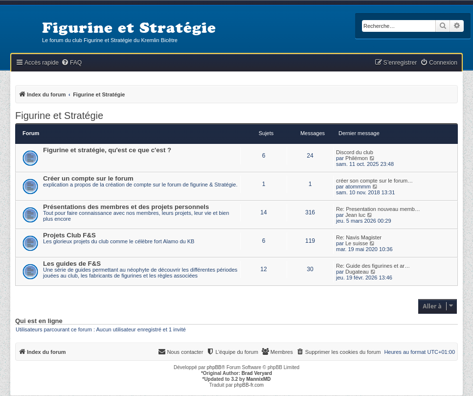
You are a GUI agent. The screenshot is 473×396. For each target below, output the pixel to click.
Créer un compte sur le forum (88, 178)
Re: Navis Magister (359, 237)
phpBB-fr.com (249, 385)
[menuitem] (71, 63)
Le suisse (356, 243)
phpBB (214, 367)
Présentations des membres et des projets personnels (126, 206)
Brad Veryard (257, 373)
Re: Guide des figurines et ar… (373, 266)
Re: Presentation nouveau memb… (378, 209)
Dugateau (357, 272)
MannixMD (259, 379)
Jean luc (355, 215)
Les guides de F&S (72, 263)
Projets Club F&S (69, 235)
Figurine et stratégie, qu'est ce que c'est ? (107, 150)
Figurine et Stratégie (59, 115)
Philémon (356, 158)
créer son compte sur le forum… (374, 181)
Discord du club (354, 152)
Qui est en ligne (39, 321)
